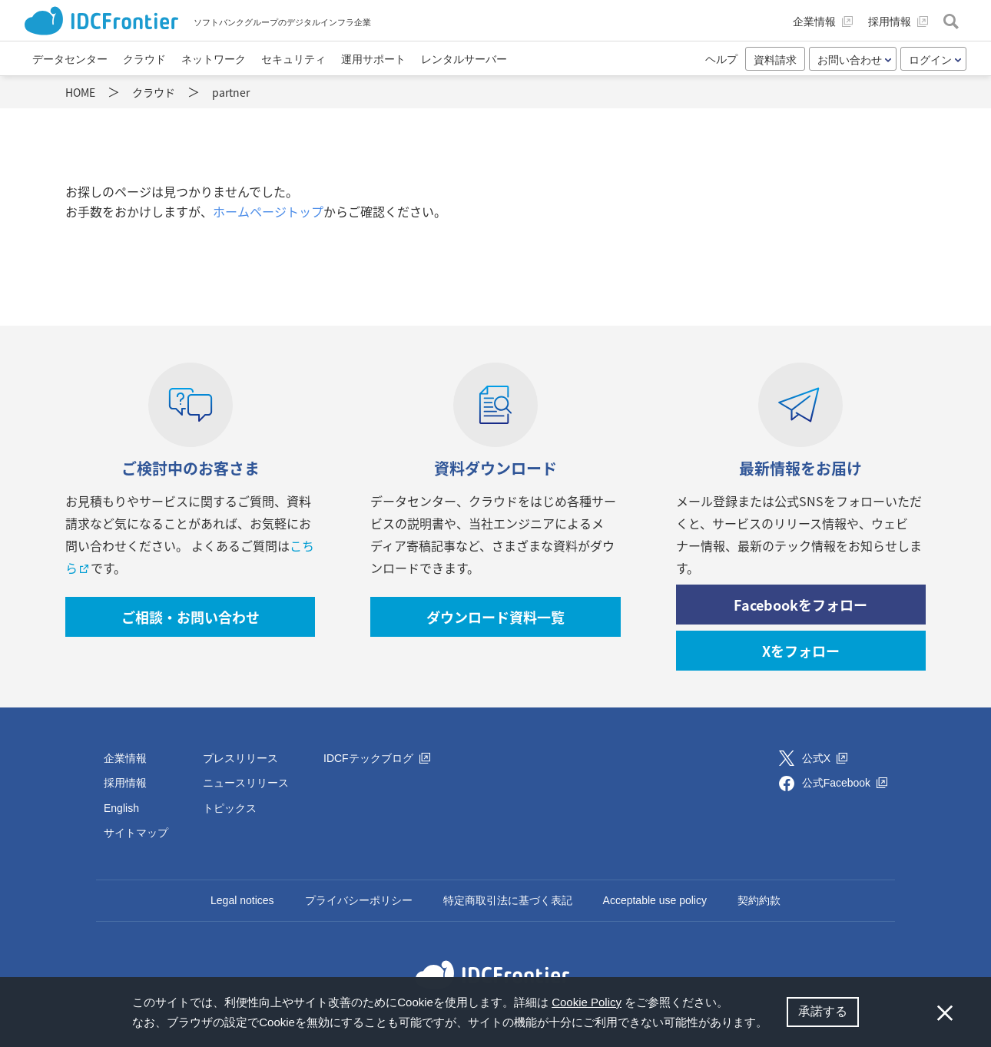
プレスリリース (240, 758)
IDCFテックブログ (376, 758)
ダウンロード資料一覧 (495, 617)
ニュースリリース (246, 783)
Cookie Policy (586, 1002)
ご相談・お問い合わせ (190, 617)
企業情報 (125, 758)
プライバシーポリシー (359, 900)
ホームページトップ (268, 211)
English (121, 808)
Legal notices (242, 900)
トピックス (230, 808)
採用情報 (125, 783)
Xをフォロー (801, 651)
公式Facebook (844, 783)
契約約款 (759, 900)
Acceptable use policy (655, 900)
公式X (824, 758)
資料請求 (775, 60)
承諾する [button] (822, 1011)
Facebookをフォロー (800, 605)
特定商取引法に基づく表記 (507, 900)
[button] (773, 1024)
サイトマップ (136, 833)
